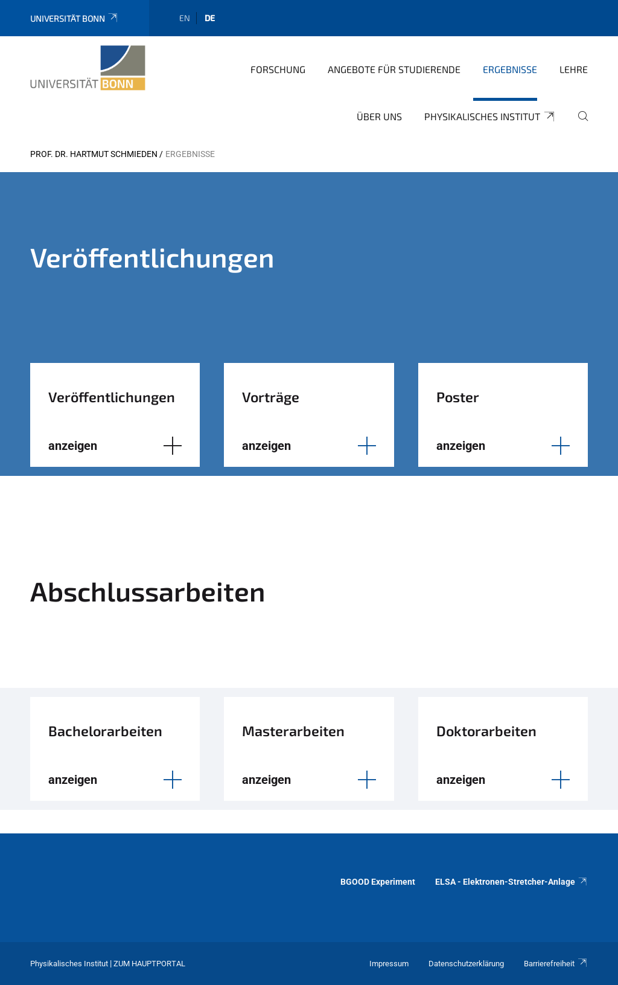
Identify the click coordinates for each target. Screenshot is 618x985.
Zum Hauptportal (149, 963)
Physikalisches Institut (490, 116)
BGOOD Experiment (377, 882)
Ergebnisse (510, 69)
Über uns (379, 116)
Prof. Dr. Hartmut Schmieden (94, 154)
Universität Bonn (74, 18)
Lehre (573, 69)
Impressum (389, 963)
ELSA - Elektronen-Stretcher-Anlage (511, 882)
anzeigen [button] (72, 445)
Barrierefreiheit (556, 963)
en (184, 18)
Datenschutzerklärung (466, 963)
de (210, 18)
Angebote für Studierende (394, 69)
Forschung (277, 69)
